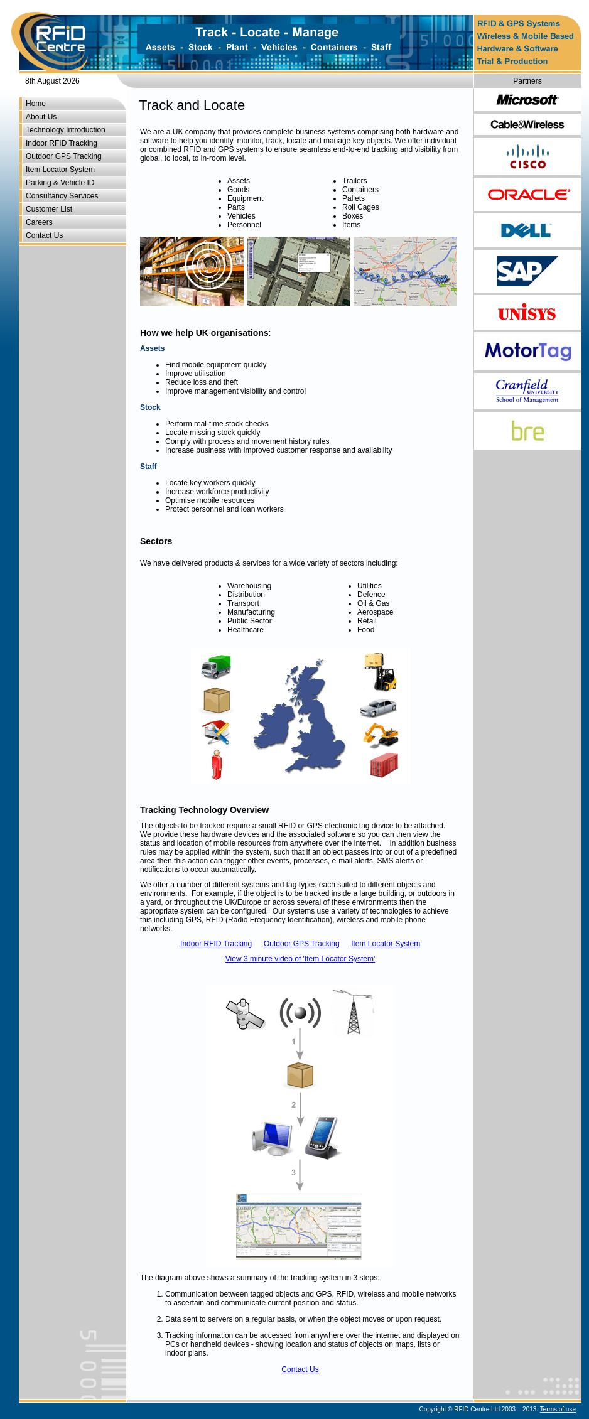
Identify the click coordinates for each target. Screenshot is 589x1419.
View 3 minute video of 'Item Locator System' (300, 958)
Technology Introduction (65, 130)
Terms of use (558, 1409)
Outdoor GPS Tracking (64, 156)
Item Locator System (60, 169)
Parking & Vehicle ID (60, 182)
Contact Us (44, 235)
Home (36, 103)
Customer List (49, 209)
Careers (39, 222)
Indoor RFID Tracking (61, 143)
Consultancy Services (62, 196)
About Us (41, 116)
